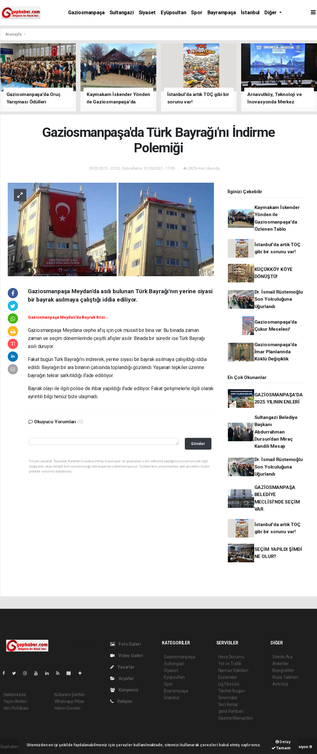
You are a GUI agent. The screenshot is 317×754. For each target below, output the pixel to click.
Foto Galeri (125, 644)
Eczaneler (227, 677)
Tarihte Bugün (231, 690)
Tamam (281, 748)
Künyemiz (124, 689)
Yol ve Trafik (230, 663)
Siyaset (147, 12)
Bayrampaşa (221, 12)
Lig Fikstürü (229, 684)
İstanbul (250, 12)
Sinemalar (228, 697)
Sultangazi (122, 12)
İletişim (121, 701)
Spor (196, 12)
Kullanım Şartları (69, 694)
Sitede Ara (282, 656)
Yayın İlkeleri (15, 701)
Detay (283, 741)
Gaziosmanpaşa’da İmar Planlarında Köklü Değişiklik (275, 352)
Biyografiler (283, 670)
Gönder (198, 443)
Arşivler (122, 678)
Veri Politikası (15, 708)
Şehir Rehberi (231, 711)
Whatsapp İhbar (69, 701)
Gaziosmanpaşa (86, 12)
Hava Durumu (231, 656)
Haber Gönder (67, 708)
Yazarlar (122, 667)
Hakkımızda (14, 694)
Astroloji (280, 684)
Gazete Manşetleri (235, 718)
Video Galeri (126, 655)
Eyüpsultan (173, 12)
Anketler (280, 663)
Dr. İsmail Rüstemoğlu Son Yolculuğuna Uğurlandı (278, 299)
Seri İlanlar (228, 704)
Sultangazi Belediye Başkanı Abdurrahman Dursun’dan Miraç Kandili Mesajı (275, 432)
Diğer (271, 12)
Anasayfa (14, 34)
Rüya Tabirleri (285, 677)
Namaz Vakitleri (233, 670)
